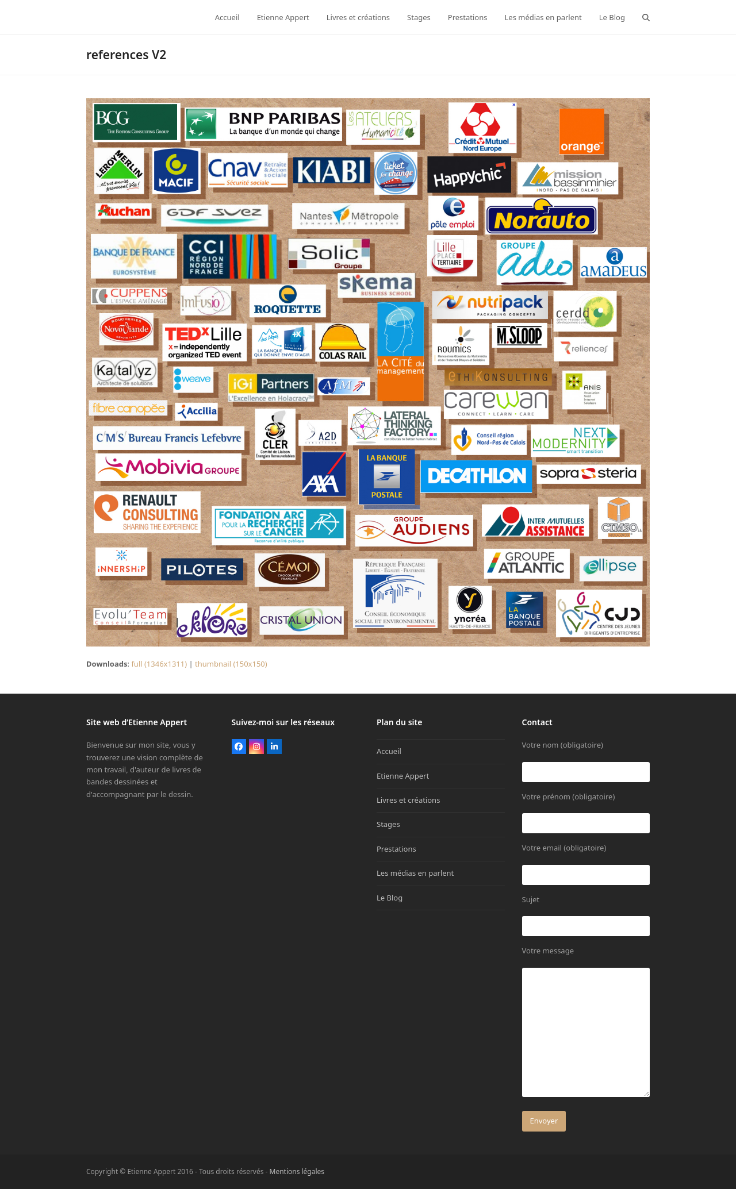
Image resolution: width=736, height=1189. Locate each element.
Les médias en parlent (415, 873)
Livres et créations (408, 800)
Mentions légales (297, 1171)
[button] (646, 17)
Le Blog (389, 897)
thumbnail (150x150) (231, 664)
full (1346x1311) (159, 664)
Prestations (396, 849)
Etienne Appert (403, 776)
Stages (388, 824)
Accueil (389, 751)
